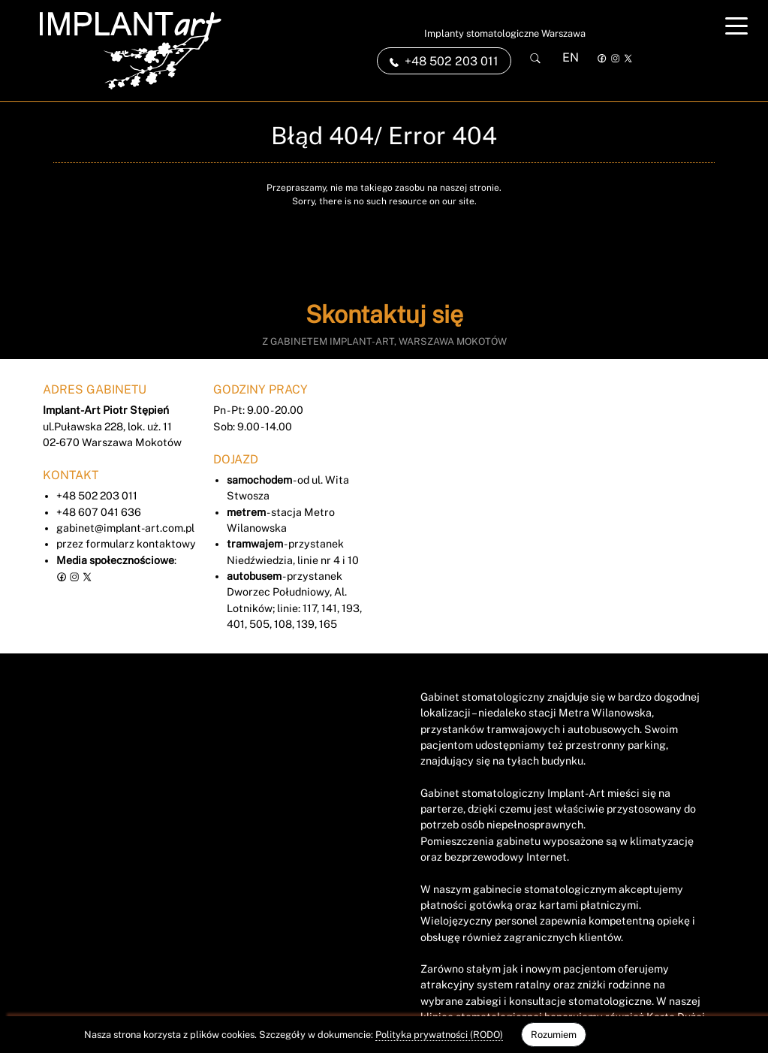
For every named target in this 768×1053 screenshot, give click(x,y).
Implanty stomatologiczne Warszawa (505, 33)
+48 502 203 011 (96, 496)
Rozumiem (554, 1034)
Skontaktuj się (384, 314)
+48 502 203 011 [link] (444, 61)
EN (570, 57)
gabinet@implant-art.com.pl (125, 528)
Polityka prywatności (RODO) (439, 1034)
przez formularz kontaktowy (126, 544)
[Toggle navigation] (736, 25)
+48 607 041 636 (98, 512)
